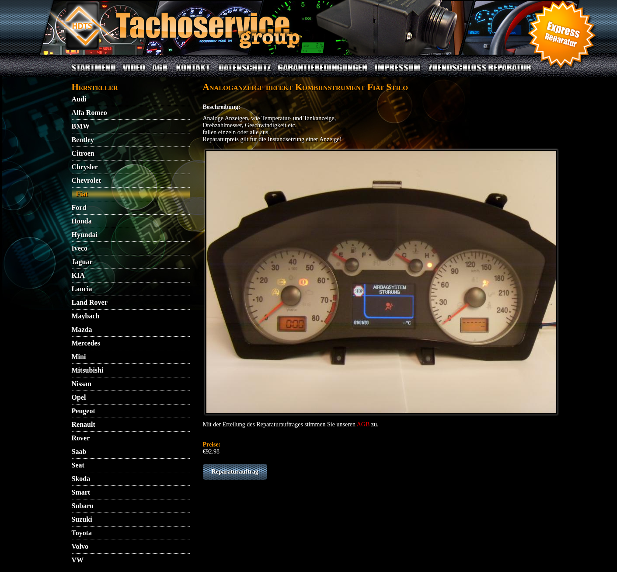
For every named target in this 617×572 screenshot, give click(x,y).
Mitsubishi (88, 370)
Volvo (80, 546)
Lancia (82, 289)
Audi (79, 99)
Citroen (83, 153)
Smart (81, 492)
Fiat (82, 194)
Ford (79, 207)
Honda (82, 221)
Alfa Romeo (89, 112)
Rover (81, 438)
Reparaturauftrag (235, 471)
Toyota (82, 533)
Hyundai (85, 234)
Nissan (81, 383)
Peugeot (83, 411)
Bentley (83, 139)
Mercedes (86, 343)
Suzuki (82, 519)
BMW (81, 126)
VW (78, 560)
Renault (83, 424)
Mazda (82, 329)
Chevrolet (86, 180)
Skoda (81, 478)
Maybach (86, 316)
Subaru (83, 505)
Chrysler (85, 167)
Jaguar (82, 261)
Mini (79, 356)
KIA (78, 275)
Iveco (79, 248)
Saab (79, 451)
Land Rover (90, 302)
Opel (79, 397)
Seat (78, 465)
